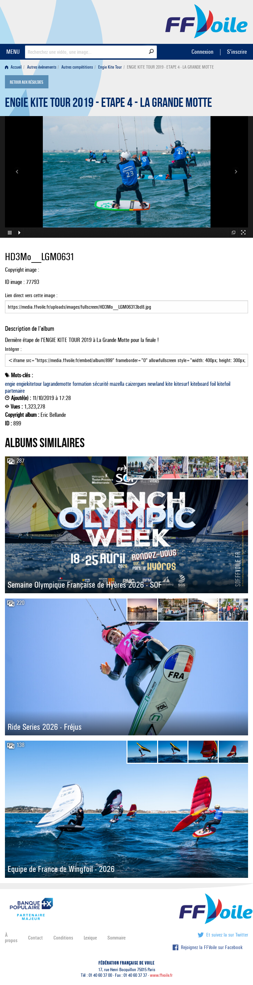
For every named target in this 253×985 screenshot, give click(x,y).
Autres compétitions (77, 67)
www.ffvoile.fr (161, 975)
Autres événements (41, 67)
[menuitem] (14, 67)
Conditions (63, 938)
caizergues (136, 384)
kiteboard (199, 384)
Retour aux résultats (26, 82)
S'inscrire (237, 51)
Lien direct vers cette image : (126, 302)
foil (213, 384)
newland (156, 384)
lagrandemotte (57, 384)
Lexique (90, 938)
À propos (11, 937)
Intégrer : (126, 356)
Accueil (13, 67)
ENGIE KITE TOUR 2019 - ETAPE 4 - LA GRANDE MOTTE (108, 104)
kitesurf (181, 384)
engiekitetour (29, 384)
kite (169, 384)
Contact (35, 938)
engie (10, 384)
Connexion (202, 51)
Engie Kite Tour (110, 67)
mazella (117, 384)
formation (81, 384)
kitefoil (223, 384)
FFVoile (206, 20)
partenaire (15, 390)
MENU (13, 51)
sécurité (100, 384)
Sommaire (116, 938)
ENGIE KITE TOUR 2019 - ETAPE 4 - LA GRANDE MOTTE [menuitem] (170, 67)
